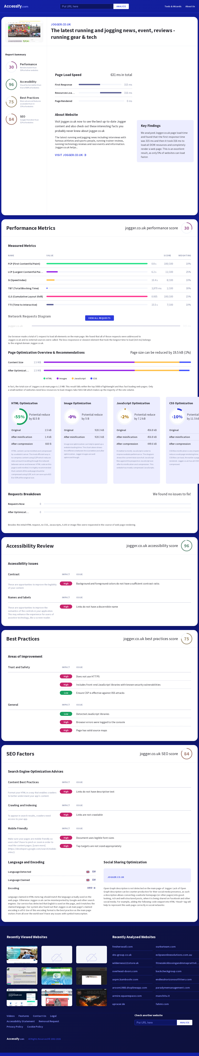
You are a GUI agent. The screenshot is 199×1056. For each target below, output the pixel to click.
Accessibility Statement (21, 1021)
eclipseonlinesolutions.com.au (174, 954)
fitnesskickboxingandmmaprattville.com (177, 963)
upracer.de (118, 1004)
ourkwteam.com (166, 946)
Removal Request (49, 1021)
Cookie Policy (35, 1026)
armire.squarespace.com (127, 995)
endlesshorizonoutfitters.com (174, 979)
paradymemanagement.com (173, 987)
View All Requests (99, 318)
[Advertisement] (117, 57)
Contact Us (39, 1016)
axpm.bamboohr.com (125, 979)
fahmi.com (162, 1004)
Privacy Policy (15, 1026)
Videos (11, 1016)
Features (24, 1016)
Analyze (121, 6)
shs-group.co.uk (121, 954)
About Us (190, 6)
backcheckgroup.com (168, 971)
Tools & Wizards (173, 6)
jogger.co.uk (61, 24)
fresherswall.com (122, 946)
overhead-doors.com (125, 971)
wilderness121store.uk (125, 963)
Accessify (16, 6)
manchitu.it (163, 995)
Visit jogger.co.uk (71, 155)
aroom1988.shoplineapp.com (129, 987)
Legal (53, 1016)
